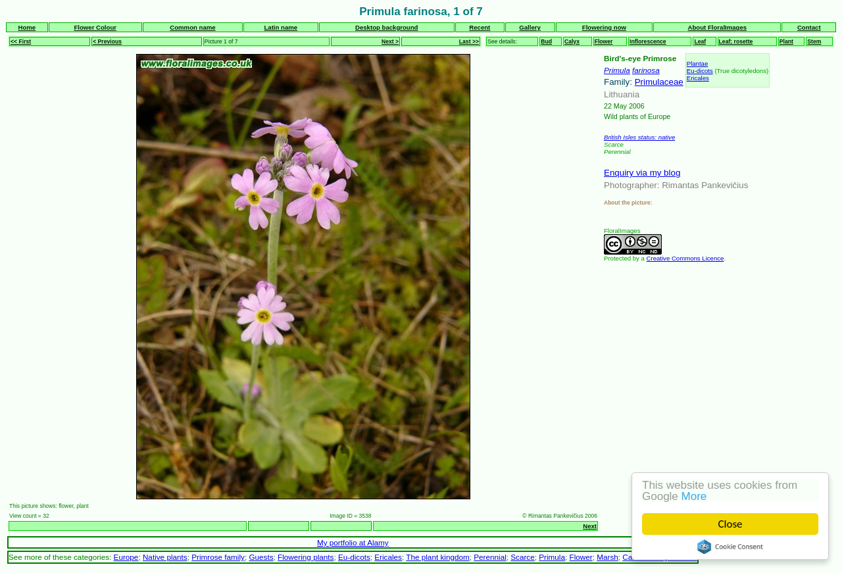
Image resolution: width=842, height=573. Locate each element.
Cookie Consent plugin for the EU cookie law (730, 546)
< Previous (107, 41)
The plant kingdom (437, 557)
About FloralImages (717, 27)
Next (590, 526)
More (694, 496)
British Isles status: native (639, 137)
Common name (192, 27)
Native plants (165, 557)
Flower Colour (95, 27)
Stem (814, 41)
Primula (617, 70)
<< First (21, 41)
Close (730, 524)
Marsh (607, 557)
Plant (786, 41)
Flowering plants (306, 557)
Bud (546, 41)
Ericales (698, 78)
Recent (479, 27)
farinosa (646, 70)
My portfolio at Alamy (353, 542)
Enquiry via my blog (642, 173)
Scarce (522, 557)
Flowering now (604, 27)
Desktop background (386, 27)
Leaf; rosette (736, 41)
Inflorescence (648, 41)
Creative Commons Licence (685, 258)
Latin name (280, 27)
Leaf (700, 41)
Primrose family (218, 557)
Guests (261, 557)
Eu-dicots (700, 70)
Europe (126, 557)
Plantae (697, 63)
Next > (390, 41)
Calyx (572, 41)
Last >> (469, 41)
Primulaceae (659, 82)
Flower (604, 41)
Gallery (530, 27)
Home (27, 27)
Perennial (490, 557)
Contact (809, 27)
